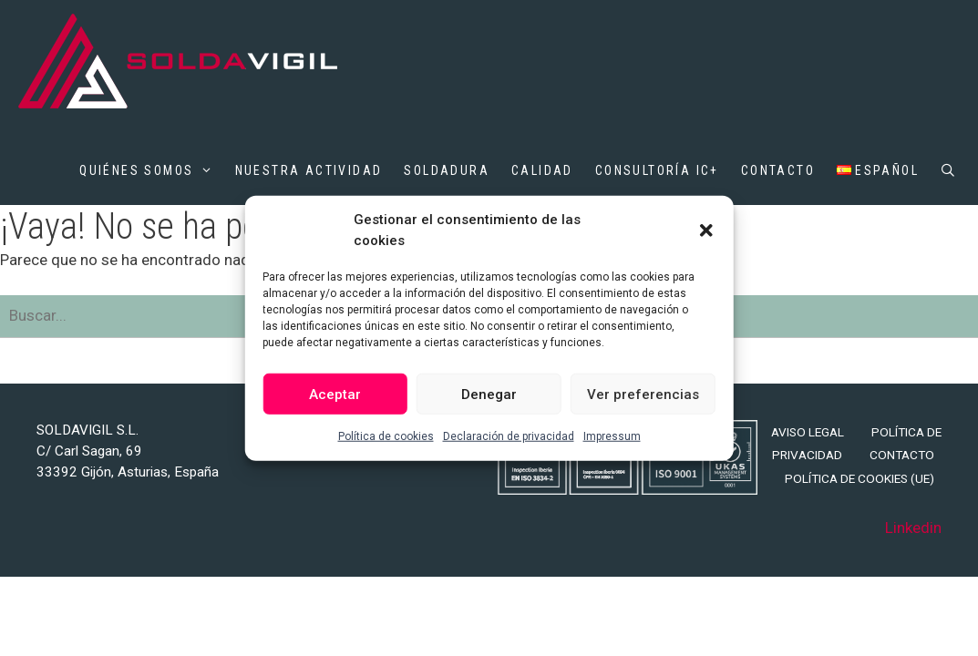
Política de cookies (386, 436)
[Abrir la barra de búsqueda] (949, 170)
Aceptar (335, 393)
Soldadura (446, 170)
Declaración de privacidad (508, 436)
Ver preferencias (643, 393)
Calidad (542, 170)
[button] (706, 229)
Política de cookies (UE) (859, 478)
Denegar (489, 393)
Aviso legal (807, 432)
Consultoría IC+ (657, 170)
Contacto (778, 170)
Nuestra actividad (309, 170)
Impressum (612, 436)
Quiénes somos (145, 170)
